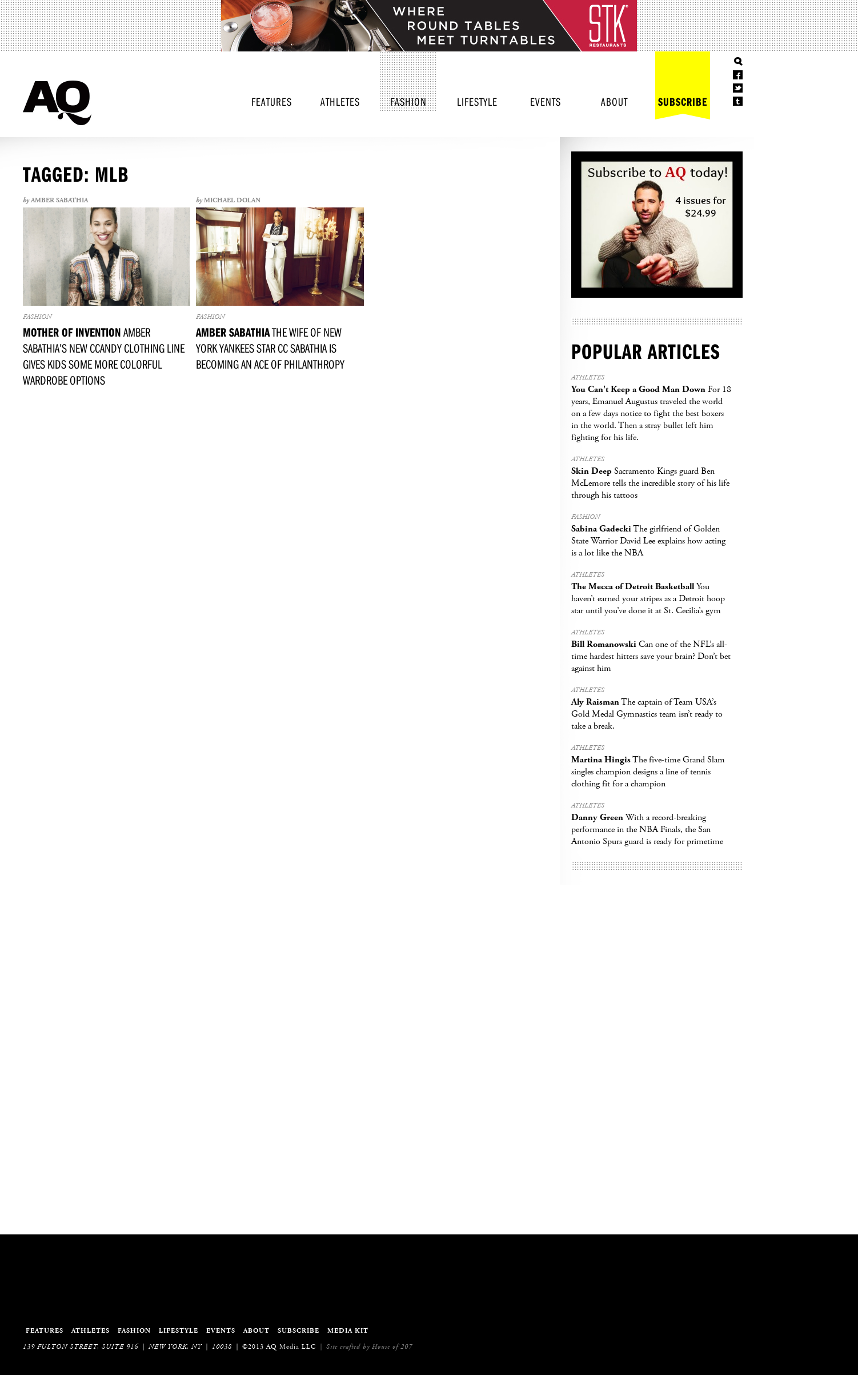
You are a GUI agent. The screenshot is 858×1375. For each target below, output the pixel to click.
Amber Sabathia (59, 200)
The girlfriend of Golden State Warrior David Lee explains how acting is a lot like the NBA (648, 541)
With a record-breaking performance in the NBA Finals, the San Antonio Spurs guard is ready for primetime (647, 830)
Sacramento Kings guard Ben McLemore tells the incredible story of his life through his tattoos (650, 483)
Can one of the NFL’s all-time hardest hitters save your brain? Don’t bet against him (651, 656)
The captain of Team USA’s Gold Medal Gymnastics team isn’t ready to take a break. (647, 714)
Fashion (408, 101)
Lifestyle (477, 101)
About (614, 101)
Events (545, 101)
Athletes (340, 101)
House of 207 (392, 1346)
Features (271, 101)
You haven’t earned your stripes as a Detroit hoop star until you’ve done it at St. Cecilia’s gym (648, 599)
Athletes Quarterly (57, 103)
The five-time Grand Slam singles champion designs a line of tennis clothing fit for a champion (648, 772)
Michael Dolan (232, 200)
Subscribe (682, 101)
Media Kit (347, 1330)
